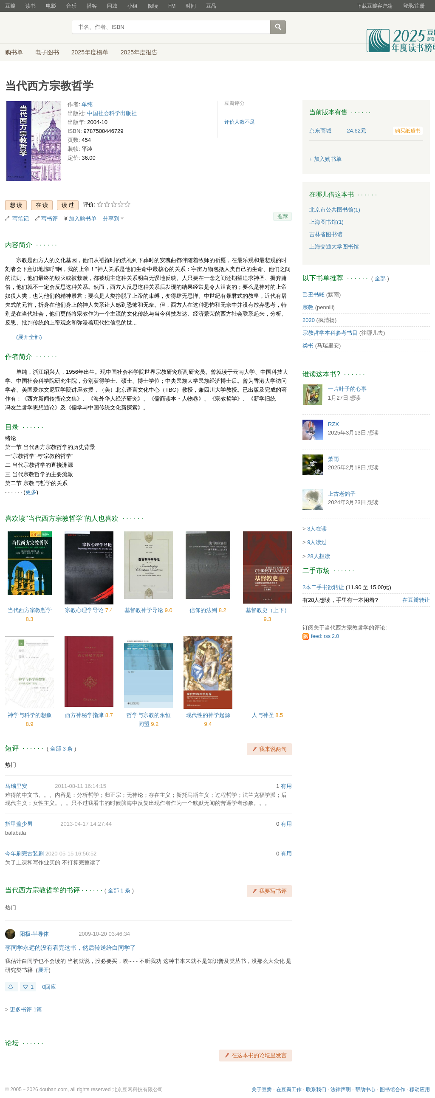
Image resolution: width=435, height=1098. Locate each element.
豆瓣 (10, 6)
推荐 (282, 216)
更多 (31, 492)
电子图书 (47, 52)
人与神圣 (264, 715)
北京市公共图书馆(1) (334, 209)
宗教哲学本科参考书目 (330, 333)
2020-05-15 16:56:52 (71, 853)
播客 (92, 6)
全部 (380, 278)
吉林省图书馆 (325, 234)
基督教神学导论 (144, 610)
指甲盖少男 (19, 824)
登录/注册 (414, 6)
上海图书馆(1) (326, 222)
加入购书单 (82, 218)
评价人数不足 (239, 122)
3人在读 (317, 528)
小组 (132, 6)
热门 (10, 765)
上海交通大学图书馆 (334, 246)
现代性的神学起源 (208, 715)
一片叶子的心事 (347, 389)
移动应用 (420, 1089)
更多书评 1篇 (26, 1009)
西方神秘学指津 (85, 715)
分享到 (111, 218)
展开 (43, 970)
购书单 (14, 52)
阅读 (153, 6)
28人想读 (318, 556)
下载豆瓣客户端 (375, 6)
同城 (112, 6)
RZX (333, 424)
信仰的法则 (204, 610)
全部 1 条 (119, 890)
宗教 (308, 307)
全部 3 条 (61, 748)
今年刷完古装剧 (24, 853)
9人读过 (317, 542)
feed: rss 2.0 (325, 636)
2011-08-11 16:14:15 (80, 786)
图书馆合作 (392, 1089)
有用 (286, 786)
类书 (308, 345)
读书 (30, 6)
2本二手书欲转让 (323, 587)
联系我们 (316, 1089)
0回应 (49, 987)
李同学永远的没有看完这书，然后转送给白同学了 (70, 947)
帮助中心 (365, 1089)
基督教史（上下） (268, 610)
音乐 (71, 6)
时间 (191, 6)
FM (171, 6)
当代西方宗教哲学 (30, 610)
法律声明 (340, 1089)
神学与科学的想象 (30, 715)
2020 (308, 320)
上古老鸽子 (342, 494)
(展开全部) (29, 337)
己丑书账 (313, 294)
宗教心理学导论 (85, 610)
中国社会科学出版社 (112, 113)
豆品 (211, 6)
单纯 (87, 104)
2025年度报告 (139, 52)
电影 (51, 6)
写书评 (49, 218)
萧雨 (333, 459)
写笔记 (20, 218)
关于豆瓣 (261, 1089)
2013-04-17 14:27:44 (86, 824)
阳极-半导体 (34, 934)
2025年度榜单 (89, 52)
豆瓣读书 (36, 28)
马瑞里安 (16, 786)
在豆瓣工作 (289, 1089)
